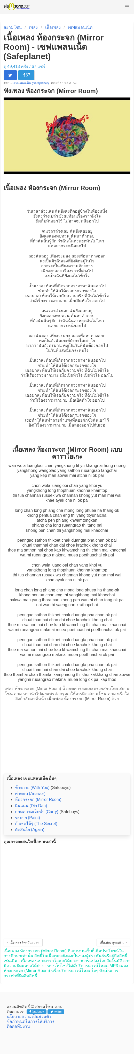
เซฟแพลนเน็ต (80, 27)
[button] (126, 6)
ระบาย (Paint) (27, 817)
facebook (36, 1012)
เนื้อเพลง (53, 27)
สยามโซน (13, 27)
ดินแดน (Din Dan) (31, 806)
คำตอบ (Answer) (30, 793)
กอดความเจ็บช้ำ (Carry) (36, 811)
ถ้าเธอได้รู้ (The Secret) (36, 823)
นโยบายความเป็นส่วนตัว (29, 1016)
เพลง (33, 27)
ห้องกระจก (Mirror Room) (38, 799)
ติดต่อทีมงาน (18, 1026)
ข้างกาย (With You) (32, 787)
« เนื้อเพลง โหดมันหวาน (23, 942)
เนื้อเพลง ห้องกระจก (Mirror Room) (78, 698)
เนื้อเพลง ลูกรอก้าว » (113, 942)
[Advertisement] (67, 735)
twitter (56, 1012)
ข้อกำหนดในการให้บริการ (30, 1021)
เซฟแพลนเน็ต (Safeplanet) (31, 83)
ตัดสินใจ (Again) (29, 829)
